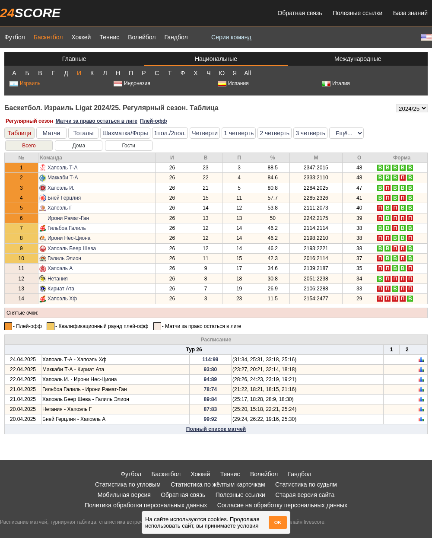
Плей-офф (153, 121)
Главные (74, 58)
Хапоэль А (60, 268)
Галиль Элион (64, 258)
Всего (28, 146)
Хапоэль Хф (62, 299)
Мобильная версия (124, 494)
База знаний (410, 13)
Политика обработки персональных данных (146, 505)
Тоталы (83, 133)
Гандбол (175, 37)
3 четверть (310, 133)
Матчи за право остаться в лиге (96, 121)
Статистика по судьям (306, 484)
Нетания (58, 279)
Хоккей (81, 37)
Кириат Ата (61, 289)
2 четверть (274, 133)
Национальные (216, 58)
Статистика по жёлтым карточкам (218, 484)
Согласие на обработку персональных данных (282, 505)
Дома (78, 146)
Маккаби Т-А (63, 178)
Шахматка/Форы (125, 133)
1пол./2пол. (170, 133)
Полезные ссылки (357, 13)
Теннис (109, 37)
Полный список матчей (216, 429)
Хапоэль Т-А (63, 168)
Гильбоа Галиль (67, 228)
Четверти (205, 133)
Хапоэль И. (61, 188)
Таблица (20, 133)
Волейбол (142, 37)
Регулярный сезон (29, 121)
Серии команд (231, 37)
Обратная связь (299, 13)
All (247, 73)
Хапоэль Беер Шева (72, 248)
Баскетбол (48, 37)
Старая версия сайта (304, 494)
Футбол (14, 37)
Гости (128, 146)
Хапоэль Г (60, 208)
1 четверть (239, 133)
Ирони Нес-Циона (69, 238)
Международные (357, 58)
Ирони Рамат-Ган (68, 218)
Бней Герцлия (64, 198)
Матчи (51, 133)
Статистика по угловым (128, 484)
